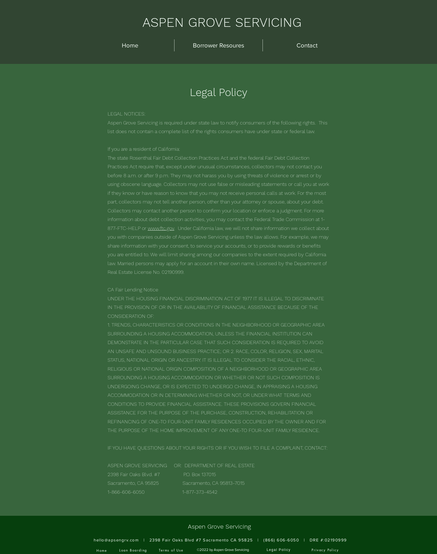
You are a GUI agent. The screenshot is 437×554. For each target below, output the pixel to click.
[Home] (102, 550)
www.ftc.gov (161, 228)
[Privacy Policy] (325, 549)
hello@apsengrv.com (116, 540)
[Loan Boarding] (133, 550)
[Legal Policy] (278, 549)
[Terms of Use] (171, 550)
